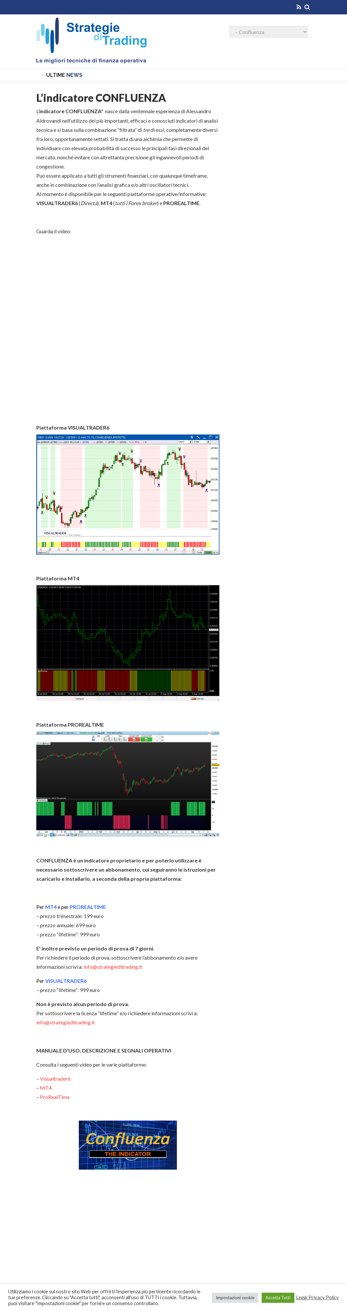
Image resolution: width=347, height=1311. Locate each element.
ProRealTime (55, 1097)
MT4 (46, 1088)
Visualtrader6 (55, 1078)
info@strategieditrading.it (113, 967)
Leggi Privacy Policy (317, 1297)
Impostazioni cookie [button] (235, 1297)
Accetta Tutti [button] (278, 1297)
